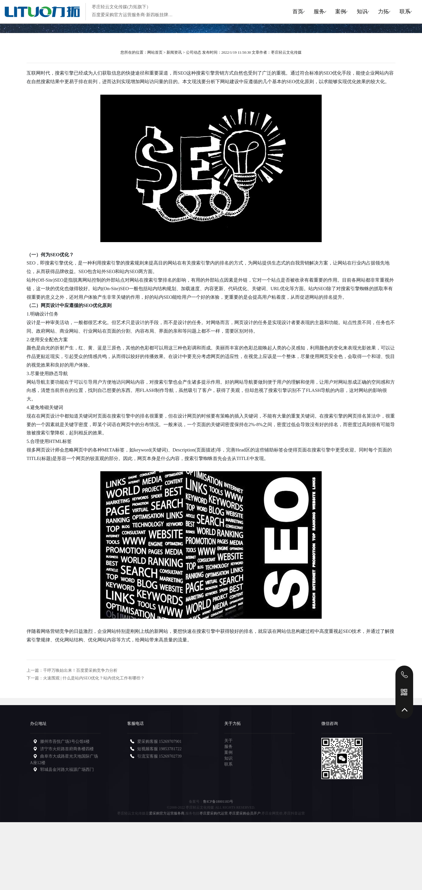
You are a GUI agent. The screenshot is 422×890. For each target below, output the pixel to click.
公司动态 (193, 52)
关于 (228, 740)
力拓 (372, 11)
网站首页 (155, 52)
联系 (401, 11)
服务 (285, 11)
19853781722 (170, 749)
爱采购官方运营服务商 (166, 813)
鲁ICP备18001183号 (218, 801)
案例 (314, 11)
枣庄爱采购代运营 (213, 813)
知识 (343, 11)
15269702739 (170, 756)
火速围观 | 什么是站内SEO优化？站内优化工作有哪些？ (94, 678)
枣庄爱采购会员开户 (245, 813)
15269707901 (170, 741)
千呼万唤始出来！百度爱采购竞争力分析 (80, 670)
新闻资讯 (174, 52)
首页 (256, 11)
